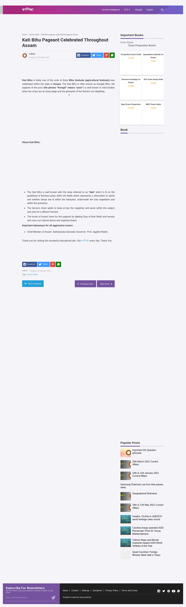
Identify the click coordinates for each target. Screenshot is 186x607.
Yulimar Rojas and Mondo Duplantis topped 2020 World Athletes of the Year (147, 543)
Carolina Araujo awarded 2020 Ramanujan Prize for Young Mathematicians (147, 531)
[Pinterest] (106, 55)
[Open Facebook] (159, 591)
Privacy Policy (112, 590)
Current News (32, 274)
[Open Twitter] (163, 591)
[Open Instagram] (168, 591)
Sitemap (85, 590)
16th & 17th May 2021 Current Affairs (147, 506)
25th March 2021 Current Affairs (145, 463)
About (65, 590)
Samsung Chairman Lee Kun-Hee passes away (141, 486)
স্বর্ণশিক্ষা (85, 240)
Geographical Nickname (144, 493)
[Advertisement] (74, 23)
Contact (74, 590)
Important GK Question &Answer (144, 451)
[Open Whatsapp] (178, 591)
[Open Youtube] (173, 591)
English (149, 10)
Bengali (138, 10)
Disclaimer (97, 590)
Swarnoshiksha (85, 597)
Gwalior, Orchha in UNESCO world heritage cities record (147, 518)
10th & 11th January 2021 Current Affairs (145, 474)
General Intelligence (111, 10)
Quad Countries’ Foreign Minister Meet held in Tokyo (146, 553)
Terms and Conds (129, 590)
